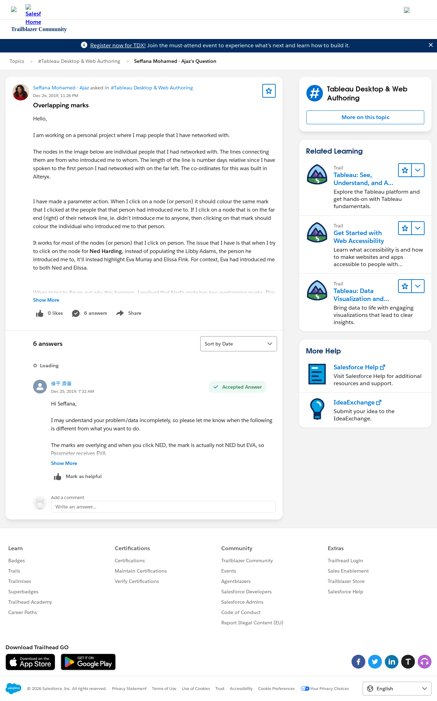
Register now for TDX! (118, 45)
